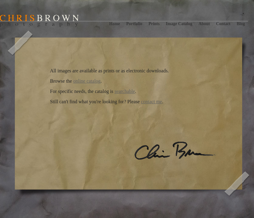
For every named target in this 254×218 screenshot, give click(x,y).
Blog (241, 23)
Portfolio (134, 23)
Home (114, 23)
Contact (223, 23)
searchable (125, 91)
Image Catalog (179, 23)
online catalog (86, 81)
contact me (151, 101)
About (204, 23)
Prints (154, 23)
